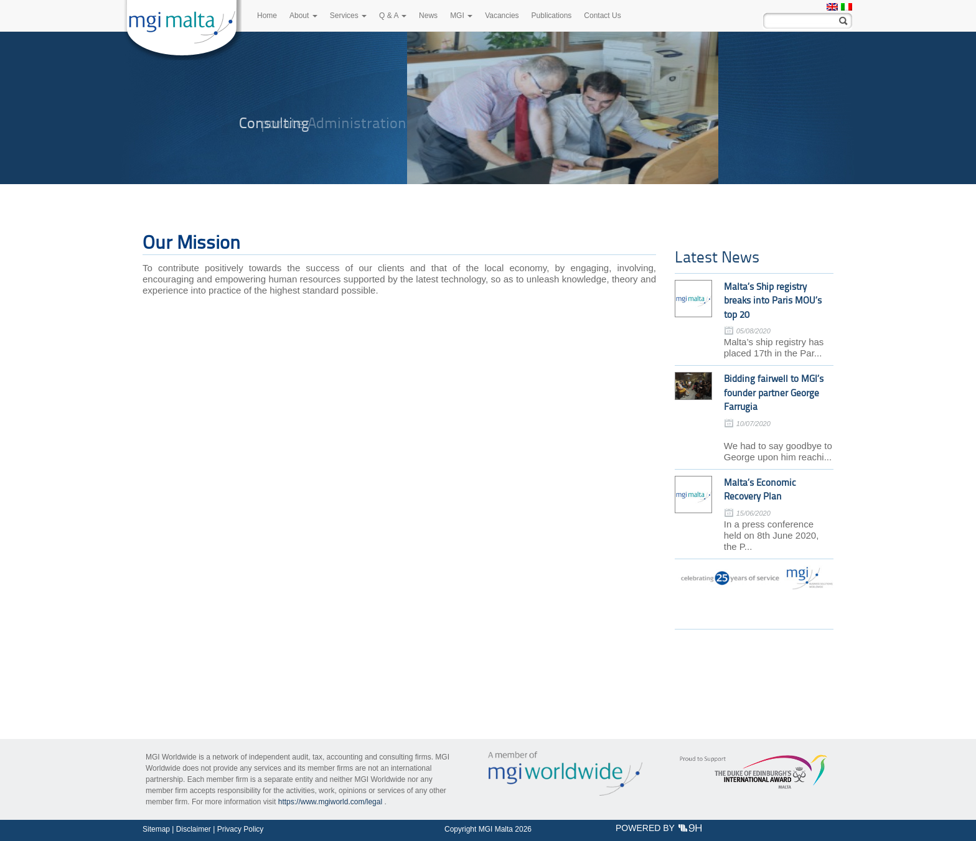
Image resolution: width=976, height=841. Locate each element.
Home (267, 15)
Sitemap (156, 829)
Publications (552, 15)
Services (348, 15)
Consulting (274, 123)
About (303, 15)
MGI (461, 15)
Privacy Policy (240, 829)
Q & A (392, 15)
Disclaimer (193, 829)
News (428, 15)
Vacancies (501, 15)
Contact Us (602, 15)
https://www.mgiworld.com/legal (330, 801)
